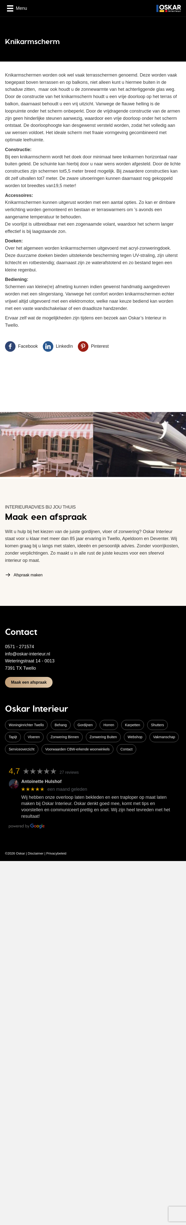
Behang (61, 725)
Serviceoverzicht (22, 749)
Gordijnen (85, 725)
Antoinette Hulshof (41, 781)
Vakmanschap (164, 737)
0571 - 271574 (19, 646)
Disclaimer (36, 853)
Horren (108, 725)
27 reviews (69, 772)
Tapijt (13, 737)
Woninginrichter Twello (26, 725)
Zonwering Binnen (65, 737)
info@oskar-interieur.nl (27, 653)
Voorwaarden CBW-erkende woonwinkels (77, 749)
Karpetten (132, 725)
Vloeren (34, 737)
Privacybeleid (56, 853)
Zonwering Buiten (103, 737)
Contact (126, 749)
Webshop (135, 737)
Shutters (157, 725)
